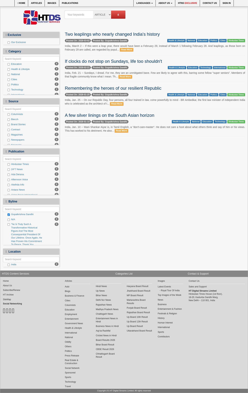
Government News (74, 323)
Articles (36, 3)
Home (21, 3)
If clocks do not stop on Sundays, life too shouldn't (113, 61)
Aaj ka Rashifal (103, 330)
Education (14, 64)
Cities (12, 79)
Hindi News (101, 286)
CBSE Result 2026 (105, 349)
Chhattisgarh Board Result (105, 355)
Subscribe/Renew (11, 290)
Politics (13, 84)
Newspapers (15, 139)
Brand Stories (16, 124)
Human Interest (165, 322)
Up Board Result (135, 326)
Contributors (164, 336)
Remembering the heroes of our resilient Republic (113, 88)
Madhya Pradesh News (107, 309)
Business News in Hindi (107, 326)
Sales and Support (198, 286)
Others (68, 346)
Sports (68, 377)
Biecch (12, 119)
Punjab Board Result (137, 308)
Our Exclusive (16, 42)
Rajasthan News (104, 304)
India (11, 264)
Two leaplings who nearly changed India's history (112, 34)
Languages (144, 3)
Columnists (15, 114)
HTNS (187, 3)
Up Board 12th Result (137, 321)
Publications (70, 3)
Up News (100, 291)
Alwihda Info (15, 184)
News (160, 300)
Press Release (72, 355)
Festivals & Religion (167, 313)
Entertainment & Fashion (170, 309)
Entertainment (72, 319)
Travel (68, 386)
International (220, 67)
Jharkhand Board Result (138, 291)
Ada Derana (15, 174)
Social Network (72, 368)
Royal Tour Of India (170, 290)
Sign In (227, 3)
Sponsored (70, 372)
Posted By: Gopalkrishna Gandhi (110, 40)
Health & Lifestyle (18, 69)
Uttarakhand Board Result (139, 330)
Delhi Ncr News (103, 300)
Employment (71, 314)
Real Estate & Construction (71, 362)
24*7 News (15, 169)
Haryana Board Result (137, 286)
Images (52, 3)
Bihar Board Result (105, 344)
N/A (11, 219)
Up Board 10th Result (137, 317)
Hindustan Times (18, 164)
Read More (126, 50)
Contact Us (210, 3)
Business (162, 304)
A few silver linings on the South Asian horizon (109, 115)
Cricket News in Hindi (106, 335)
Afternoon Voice (17, 179)
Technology (15, 89)
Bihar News (101, 295)
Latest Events (164, 286)
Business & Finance (74, 296)
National (13, 74)
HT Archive (8, 294)
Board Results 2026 (105, 340)
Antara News (16, 189)
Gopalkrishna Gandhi (20, 214)
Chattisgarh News (104, 314)
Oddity (68, 342)
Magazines (15, 134)
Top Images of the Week (169, 295)
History (161, 318)
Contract (13, 129)
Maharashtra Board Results (136, 301)
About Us (165, 3)
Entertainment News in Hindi (107, 320)
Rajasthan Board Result (138, 312)
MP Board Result (135, 295)
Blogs (67, 291)
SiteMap (7, 299)
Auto (67, 286)
